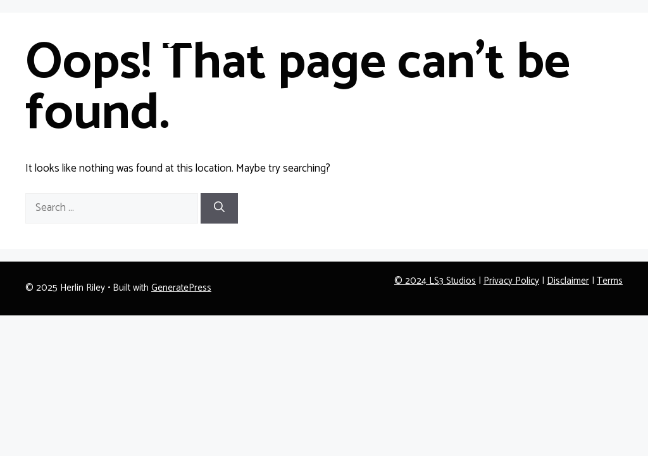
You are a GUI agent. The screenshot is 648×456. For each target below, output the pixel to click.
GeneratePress (181, 288)
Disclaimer (568, 281)
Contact (595, 31)
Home (492, 31)
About (542, 31)
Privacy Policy (511, 281)
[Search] (219, 208)
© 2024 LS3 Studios (435, 281)
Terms (610, 281)
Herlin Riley (103, 32)
